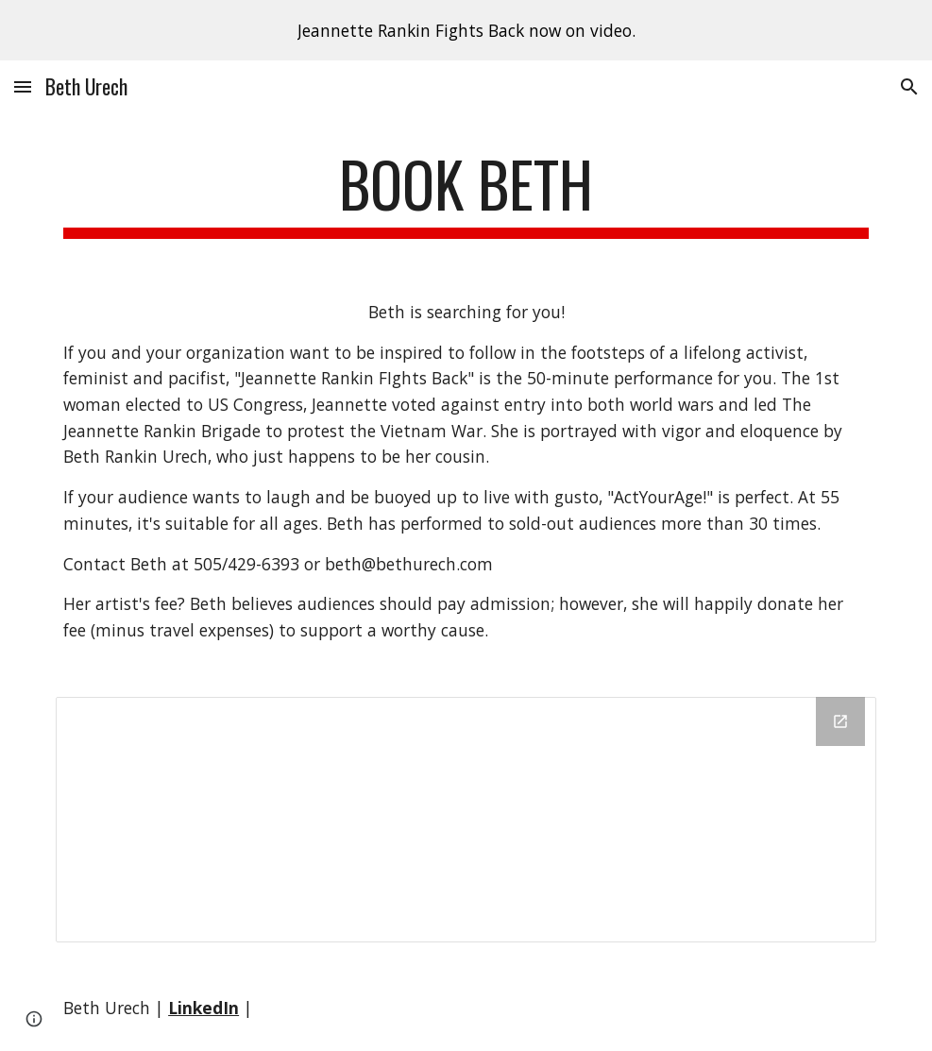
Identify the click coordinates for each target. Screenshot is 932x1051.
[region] (466, 30)
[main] (466, 193)
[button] (22, 86)
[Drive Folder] (466, 819)
